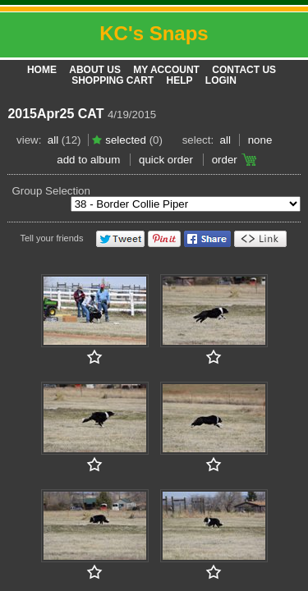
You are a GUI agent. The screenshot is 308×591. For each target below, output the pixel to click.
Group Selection (50, 191)
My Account (166, 70)
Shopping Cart (112, 80)
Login (221, 80)
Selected (125, 140)
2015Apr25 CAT (55, 114)
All (53, 140)
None (260, 140)
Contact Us (244, 70)
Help (180, 80)
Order (224, 159)
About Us (95, 70)
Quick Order (166, 159)
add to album (88, 159)
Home (42, 70)
